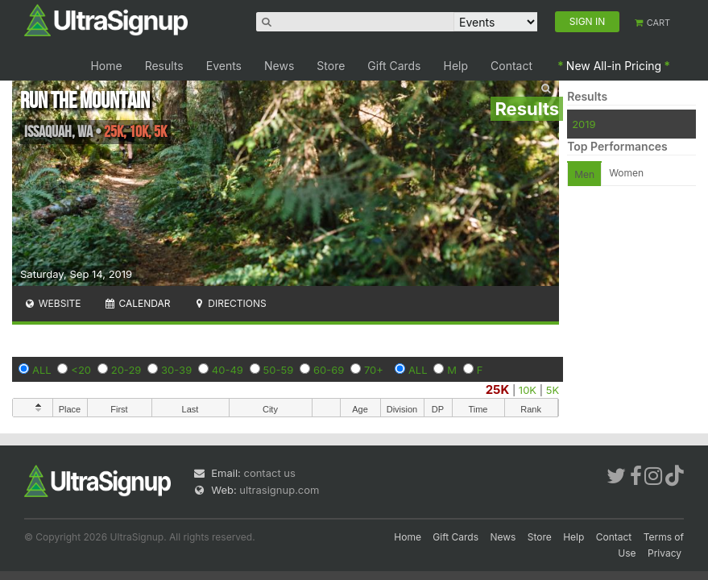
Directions (229, 303)
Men (584, 174)
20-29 (126, 369)
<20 (81, 369)
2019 (583, 124)
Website (52, 303)
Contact (511, 65)
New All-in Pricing (613, 65)
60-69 (328, 369)
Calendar (137, 303)
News (279, 65)
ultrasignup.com (279, 489)
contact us (269, 472)
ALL (42, 369)
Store (331, 65)
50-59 (278, 369)
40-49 (227, 369)
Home (106, 65)
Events (224, 65)
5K (552, 389)
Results (164, 65)
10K (527, 389)
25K (498, 389)
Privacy (664, 553)
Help (456, 65)
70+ (373, 369)
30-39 (176, 369)
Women (626, 173)
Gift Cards (393, 65)
